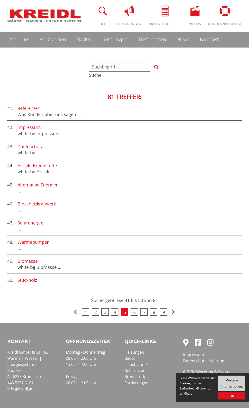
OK (232, 397)
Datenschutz (30, 146)
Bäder (83, 39)
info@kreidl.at (20, 389)
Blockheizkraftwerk (37, 204)
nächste (173, 312)
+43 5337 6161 (20, 383)
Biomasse (28, 261)
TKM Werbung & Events (208, 372)
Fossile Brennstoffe (37, 165)
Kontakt (209, 39)
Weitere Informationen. (232, 384)
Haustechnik (135, 364)
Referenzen (152, 39)
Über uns (18, 39)
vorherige (76, 312)
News (183, 39)
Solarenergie (30, 223)
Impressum (29, 127)
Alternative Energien (38, 185)
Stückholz (27, 280)
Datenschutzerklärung (203, 360)
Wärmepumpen (34, 242)
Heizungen (53, 39)
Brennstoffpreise (140, 376)
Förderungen (136, 383)
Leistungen (114, 39)
